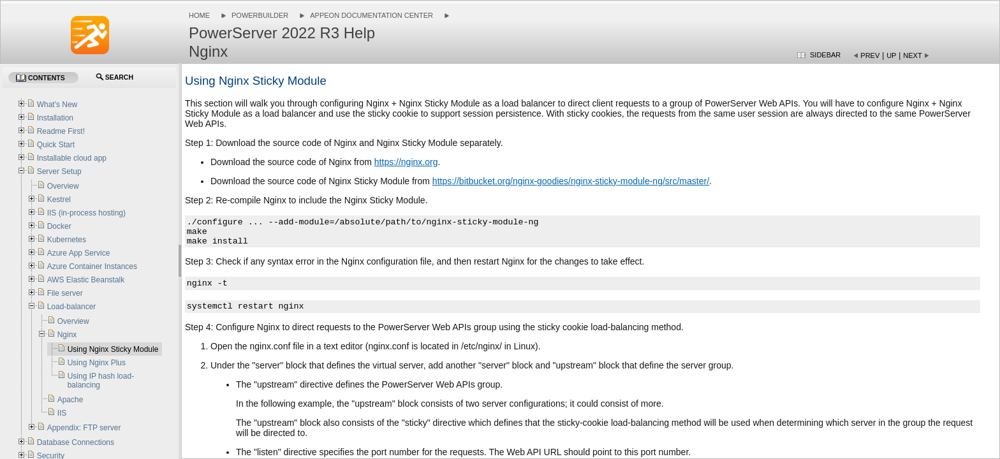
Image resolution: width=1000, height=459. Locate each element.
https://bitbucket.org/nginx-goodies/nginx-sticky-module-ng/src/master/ (570, 181)
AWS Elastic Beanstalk (86, 279)
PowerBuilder (260, 15)
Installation (55, 117)
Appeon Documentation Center (371, 15)
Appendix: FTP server (84, 427)
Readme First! (61, 131)
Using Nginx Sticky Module (113, 349)
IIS (62, 413)
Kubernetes (66, 239)
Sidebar (825, 55)
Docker (59, 226)
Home (199, 15)
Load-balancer (71, 306)
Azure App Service (78, 253)
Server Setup (59, 171)
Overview (63, 186)
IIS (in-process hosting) (86, 212)
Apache (70, 399)
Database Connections (75, 442)
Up (891, 55)
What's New (57, 104)
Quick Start (56, 144)
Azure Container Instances (92, 266)
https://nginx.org (406, 162)
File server (65, 293)
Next (912, 55)
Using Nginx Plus (97, 362)
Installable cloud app (72, 158)
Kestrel (59, 199)
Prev (869, 55)
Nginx (67, 334)
